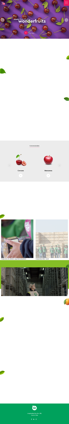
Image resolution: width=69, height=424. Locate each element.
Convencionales (34, 146)
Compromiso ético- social (42, 259)
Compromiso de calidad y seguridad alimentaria (13, 259)
